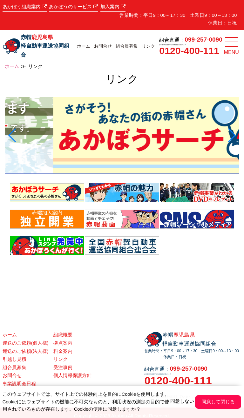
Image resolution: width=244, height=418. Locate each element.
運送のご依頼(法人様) (26, 351)
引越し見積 (14, 359)
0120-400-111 (189, 50)
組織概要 (62, 334)
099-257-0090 (203, 39)
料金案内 (62, 351)
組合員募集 (127, 46)
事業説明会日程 (19, 383)
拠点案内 (62, 343)
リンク (148, 46)
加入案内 (112, 6)
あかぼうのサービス (73, 6)
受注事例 (62, 367)
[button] (12, 135)
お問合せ (103, 46)
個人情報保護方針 (72, 375)
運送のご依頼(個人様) (26, 343)
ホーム (83, 46)
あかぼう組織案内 (25, 6)
